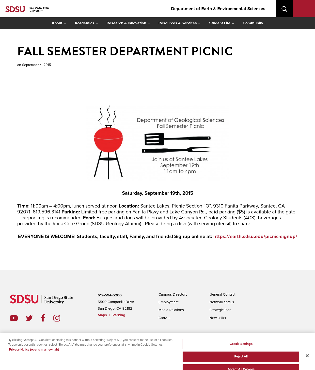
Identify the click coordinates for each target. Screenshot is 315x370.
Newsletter (217, 318)
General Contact (222, 294)
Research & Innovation (126, 23)
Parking (118, 315)
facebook (47, 318)
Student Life (219, 23)
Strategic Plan (220, 310)
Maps (102, 315)
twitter (33, 318)
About (57, 23)
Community (253, 23)
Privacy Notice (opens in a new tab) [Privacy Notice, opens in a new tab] (34, 353)
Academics (84, 23)
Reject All (241, 360)
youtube (14, 318)
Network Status (221, 302)
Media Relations (171, 310)
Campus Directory (172, 294)
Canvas (164, 318)
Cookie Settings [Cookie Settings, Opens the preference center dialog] (241, 347)
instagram (60, 318)
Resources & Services (177, 23)
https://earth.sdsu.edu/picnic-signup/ (255, 237)
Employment (168, 302)
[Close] (307, 359)
